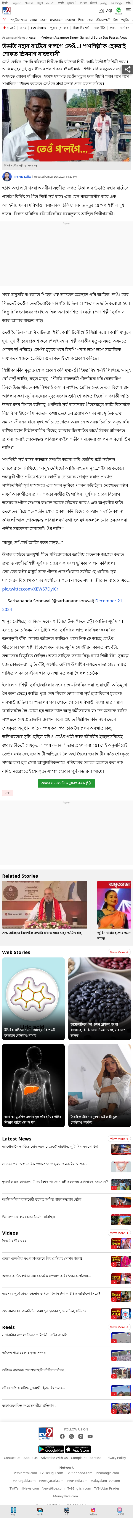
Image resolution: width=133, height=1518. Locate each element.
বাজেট (11, 28)
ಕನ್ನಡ (40, 3)
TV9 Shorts (38, 28)
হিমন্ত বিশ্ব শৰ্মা (81, 28)
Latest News (16, 1136)
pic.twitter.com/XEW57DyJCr (30, 587)
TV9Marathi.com (24, 1470)
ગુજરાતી (72, 3)
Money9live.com (65, 1494)
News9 (29, 3)
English (16, 3)
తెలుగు (50, 3)
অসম (33, 20)
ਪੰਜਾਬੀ (93, 3)
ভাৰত (43, 20)
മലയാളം (116, 3)
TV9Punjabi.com (23, 1478)
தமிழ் (104, 3)
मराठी (61, 3)
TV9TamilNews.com (24, 1486)
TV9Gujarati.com (51, 1478)
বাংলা (83, 3)
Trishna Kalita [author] (23, 177)
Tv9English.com (79, 1486)
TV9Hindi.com (77, 1478)
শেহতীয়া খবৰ (18, 20)
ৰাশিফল (125, 28)
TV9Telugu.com (51, 1470)
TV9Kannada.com (79, 1470)
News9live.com (53, 1486)
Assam (33, 37)
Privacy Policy (116, 1455)
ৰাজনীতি (99, 28)
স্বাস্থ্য (112, 28)
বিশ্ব (115, 20)
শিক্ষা (81, 20)
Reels (8, 1325)
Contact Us (12, 1455)
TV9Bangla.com (107, 1470)
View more (119, 950)
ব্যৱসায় (70, 20)
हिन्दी (5, 3)
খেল (90, 20)
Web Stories (16, 950)
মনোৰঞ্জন (56, 20)
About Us (31, 1455)
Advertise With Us (54, 1455)
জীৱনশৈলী (103, 20)
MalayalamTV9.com (105, 1478)
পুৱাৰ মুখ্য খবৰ (59, 28)
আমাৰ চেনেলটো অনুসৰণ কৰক (66, 781)
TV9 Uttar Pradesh (108, 1486)
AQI (109, 10)
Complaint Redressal (86, 1455)
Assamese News (13, 37)
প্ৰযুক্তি (125, 20)
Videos (10, 1230)
